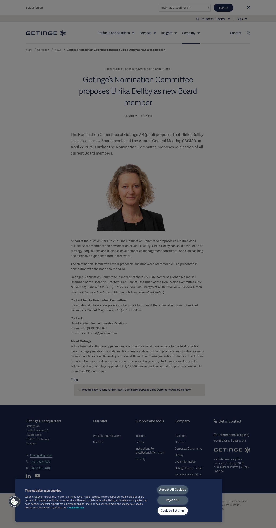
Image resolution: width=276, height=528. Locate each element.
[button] (15, 501)
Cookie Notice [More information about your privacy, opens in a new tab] (75, 507)
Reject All (172, 500)
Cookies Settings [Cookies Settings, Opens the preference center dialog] (173, 510)
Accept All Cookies (172, 489)
